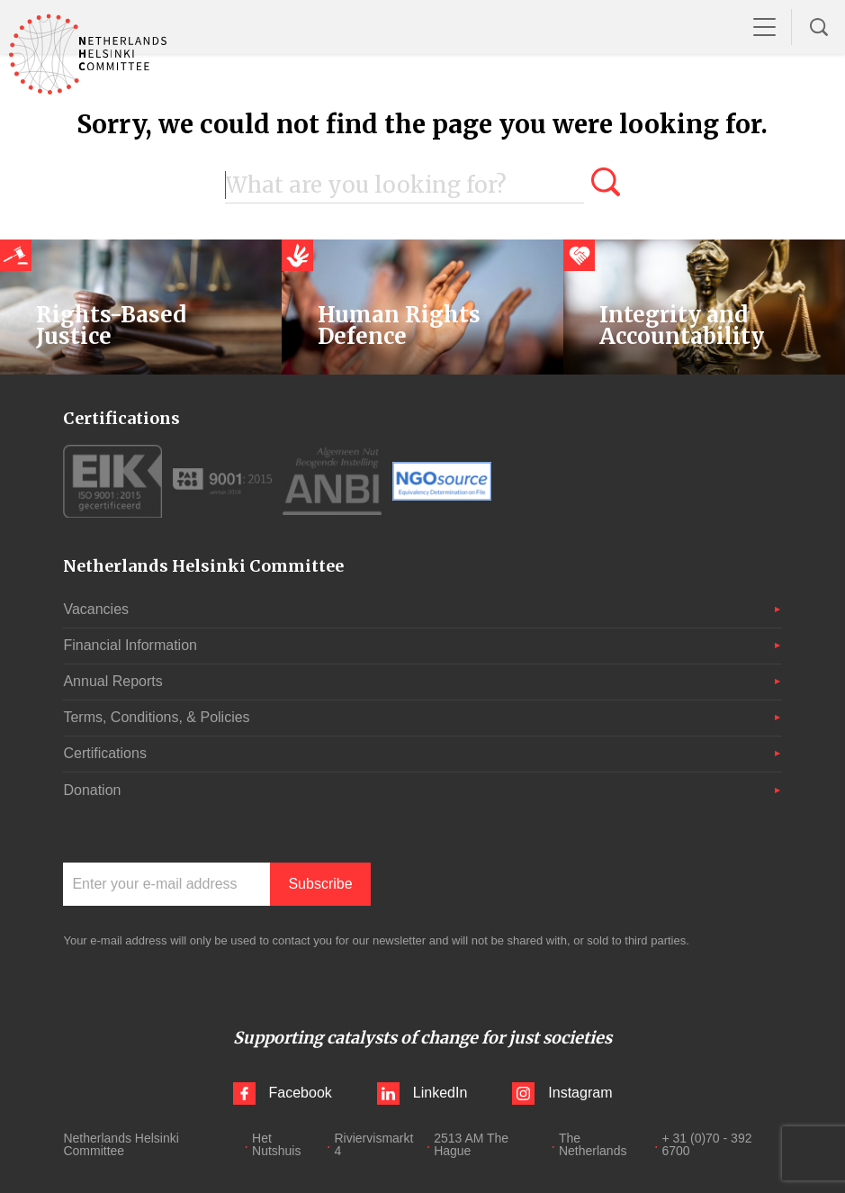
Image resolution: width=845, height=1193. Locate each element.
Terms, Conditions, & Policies (156, 717)
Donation (92, 790)
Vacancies (96, 609)
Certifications (104, 753)
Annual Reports (112, 681)
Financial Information (130, 645)
